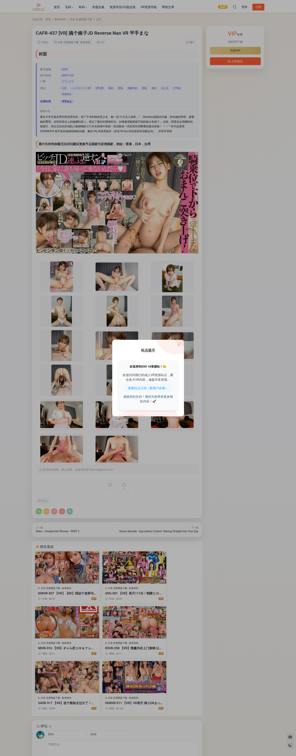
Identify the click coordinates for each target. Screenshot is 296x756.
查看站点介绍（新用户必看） (148, 388)
